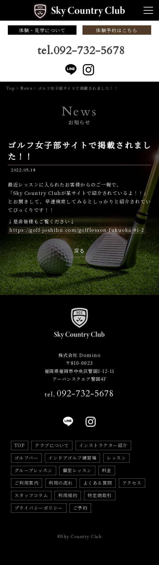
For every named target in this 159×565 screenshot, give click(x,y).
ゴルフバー (26, 458)
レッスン (116, 458)
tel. (79, 393)
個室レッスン (77, 470)
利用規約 (67, 495)
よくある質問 (97, 483)
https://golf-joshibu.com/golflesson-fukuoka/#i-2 (76, 230)
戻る (79, 250)
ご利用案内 (26, 483)
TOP (19, 445)
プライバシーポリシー (38, 508)
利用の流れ (61, 483)
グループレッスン (33, 470)
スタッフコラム (31, 495)
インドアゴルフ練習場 (72, 458)
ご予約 (80, 508)
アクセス (132, 483)
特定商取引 (99, 495)
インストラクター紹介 (103, 445)
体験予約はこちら (116, 30)
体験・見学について (42, 30)
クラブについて (52, 445)
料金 (107, 470)
